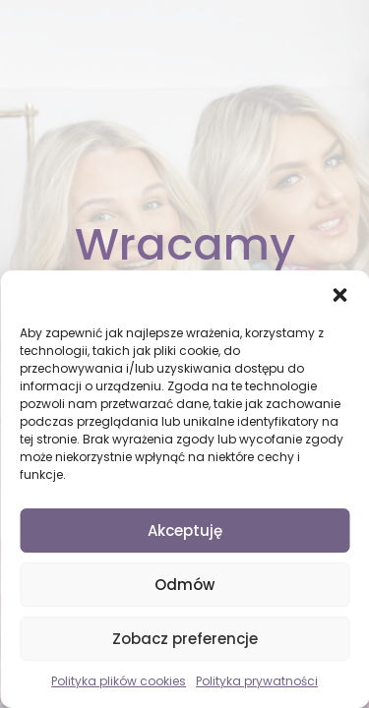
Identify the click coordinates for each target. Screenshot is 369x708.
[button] (339, 295)
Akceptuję (185, 530)
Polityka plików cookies (118, 681)
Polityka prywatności (257, 681)
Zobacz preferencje (185, 638)
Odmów (184, 584)
